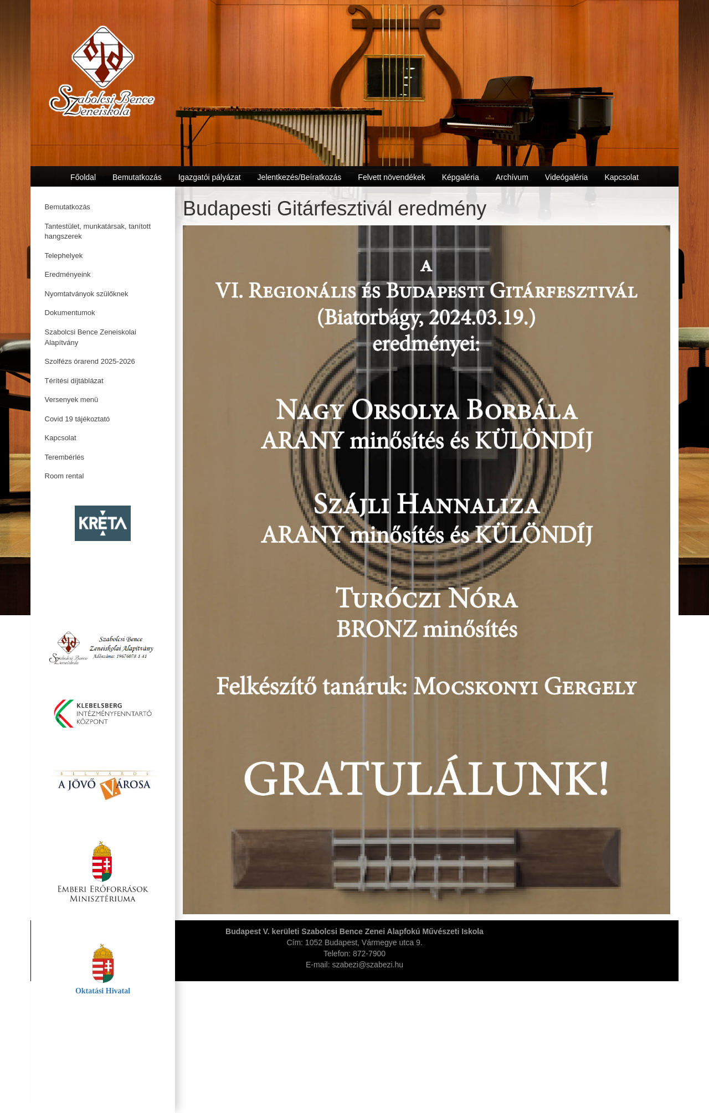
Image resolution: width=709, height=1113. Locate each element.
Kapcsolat (60, 438)
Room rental (64, 476)
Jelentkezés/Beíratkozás (300, 177)
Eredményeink (68, 274)
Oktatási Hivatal (102, 991)
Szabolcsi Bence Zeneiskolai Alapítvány (90, 337)
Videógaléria (566, 177)
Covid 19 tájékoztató (77, 419)
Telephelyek (64, 255)
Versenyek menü (72, 399)
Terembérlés (65, 457)
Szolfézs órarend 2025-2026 (90, 361)
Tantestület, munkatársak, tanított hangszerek (98, 231)
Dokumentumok (70, 312)
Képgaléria (460, 177)
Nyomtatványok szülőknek (87, 294)
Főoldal (83, 177)
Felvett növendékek (391, 177)
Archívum (512, 177)
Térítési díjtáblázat (74, 381)
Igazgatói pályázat (209, 177)
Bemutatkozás (67, 207)
